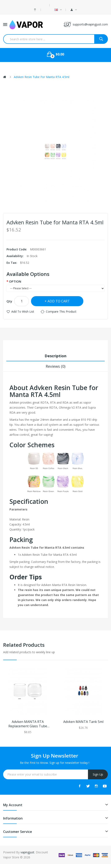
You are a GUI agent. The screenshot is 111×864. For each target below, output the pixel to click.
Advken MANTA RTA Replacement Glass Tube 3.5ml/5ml (27, 724)
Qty (9, 301)
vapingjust (27, 852)
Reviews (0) (55, 366)
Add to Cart (59, 301)
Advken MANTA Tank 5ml (83, 722)
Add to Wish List (22, 311)
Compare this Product (61, 311)
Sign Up (98, 774)
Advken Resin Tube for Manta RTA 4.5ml (41, 77)
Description (55, 355)
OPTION (15, 281)
